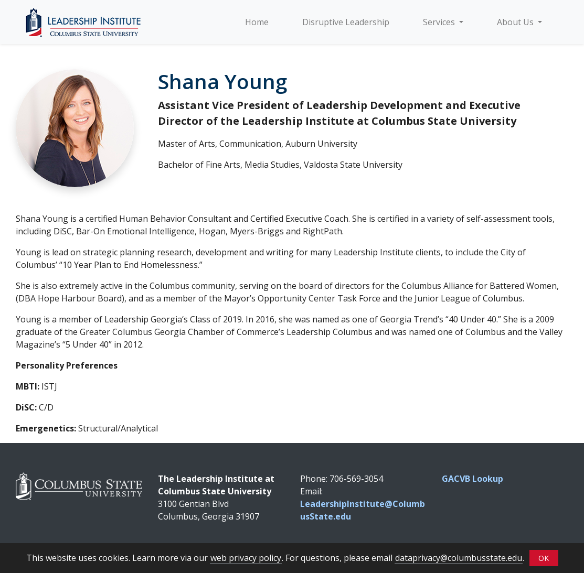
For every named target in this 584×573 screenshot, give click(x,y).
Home (257, 22)
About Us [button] (516, 22)
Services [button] (440, 22)
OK (543, 558)
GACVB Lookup (472, 478)
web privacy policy (245, 558)
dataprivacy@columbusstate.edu (458, 558)
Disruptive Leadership (345, 22)
